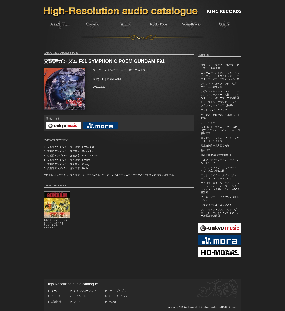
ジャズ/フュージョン (85, 290)
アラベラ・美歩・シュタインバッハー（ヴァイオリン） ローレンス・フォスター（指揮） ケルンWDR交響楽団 (220, 188)
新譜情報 (56, 301)
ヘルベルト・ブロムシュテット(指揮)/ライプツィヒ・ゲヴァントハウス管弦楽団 (220, 130)
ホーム (55, 290)
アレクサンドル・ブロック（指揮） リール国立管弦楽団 (221, 85)
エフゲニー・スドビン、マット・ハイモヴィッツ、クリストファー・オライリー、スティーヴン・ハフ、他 (220, 75)
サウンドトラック (118, 296)
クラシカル (80, 296)
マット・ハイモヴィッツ (214, 110)
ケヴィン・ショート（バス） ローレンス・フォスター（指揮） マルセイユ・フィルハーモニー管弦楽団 (220, 94)
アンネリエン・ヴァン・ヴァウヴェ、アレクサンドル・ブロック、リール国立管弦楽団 (220, 212)
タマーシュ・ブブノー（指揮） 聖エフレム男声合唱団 (220, 67)
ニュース (56, 296)
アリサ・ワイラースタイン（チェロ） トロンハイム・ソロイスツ (219, 177)
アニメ (77, 301)
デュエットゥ (208, 122)
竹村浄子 (205, 150)
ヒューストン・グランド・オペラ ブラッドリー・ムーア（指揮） (221, 104)
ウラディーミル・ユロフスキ (216, 204)
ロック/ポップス (117, 290)
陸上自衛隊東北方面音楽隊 (215, 145)
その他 (112, 301)
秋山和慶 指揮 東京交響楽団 (216, 155)
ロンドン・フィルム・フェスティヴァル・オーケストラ (220, 140)
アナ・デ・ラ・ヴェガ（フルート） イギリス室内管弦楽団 (221, 169)
